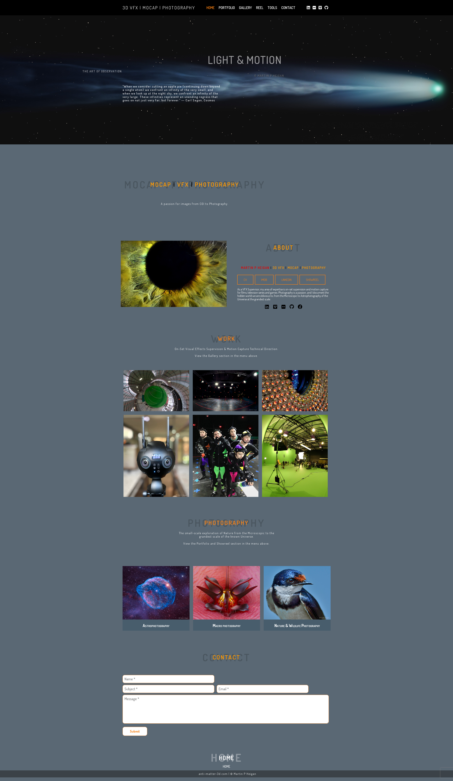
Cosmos (209, 104)
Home (226, 766)
